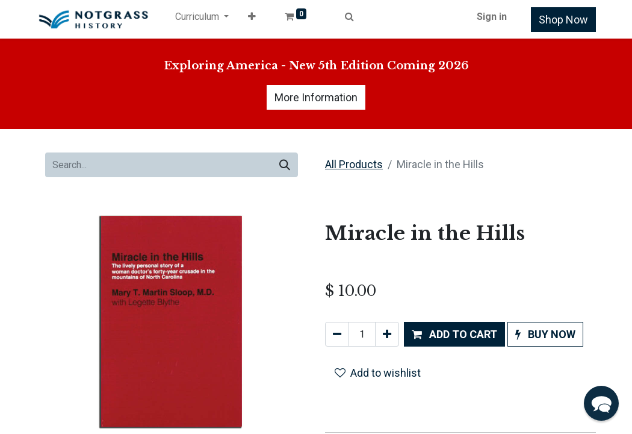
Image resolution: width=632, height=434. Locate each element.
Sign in (492, 16)
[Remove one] (337, 334)
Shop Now (563, 19)
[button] (252, 19)
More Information (316, 97)
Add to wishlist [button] (378, 372)
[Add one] (387, 334)
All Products (354, 164)
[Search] (284, 165)
